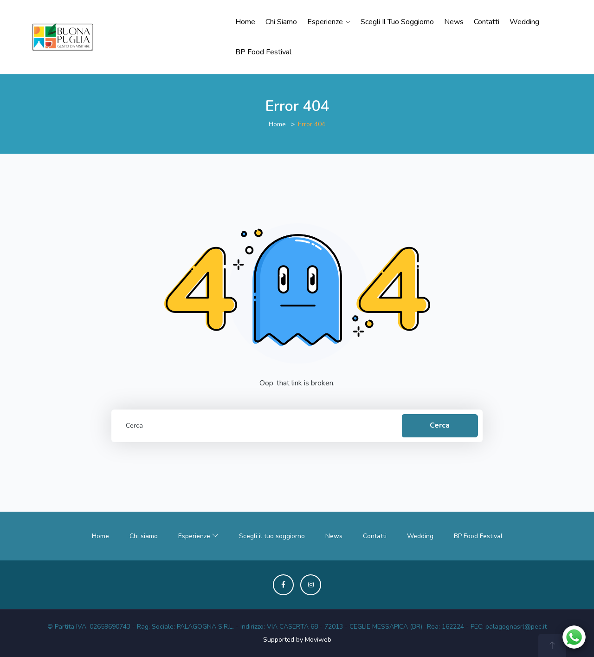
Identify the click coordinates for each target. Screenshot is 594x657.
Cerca (440, 425)
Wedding (524, 22)
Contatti (486, 22)
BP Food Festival (263, 52)
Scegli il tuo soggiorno (397, 22)
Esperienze (328, 22)
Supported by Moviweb (297, 639)
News (454, 22)
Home (245, 22)
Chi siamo (281, 22)
